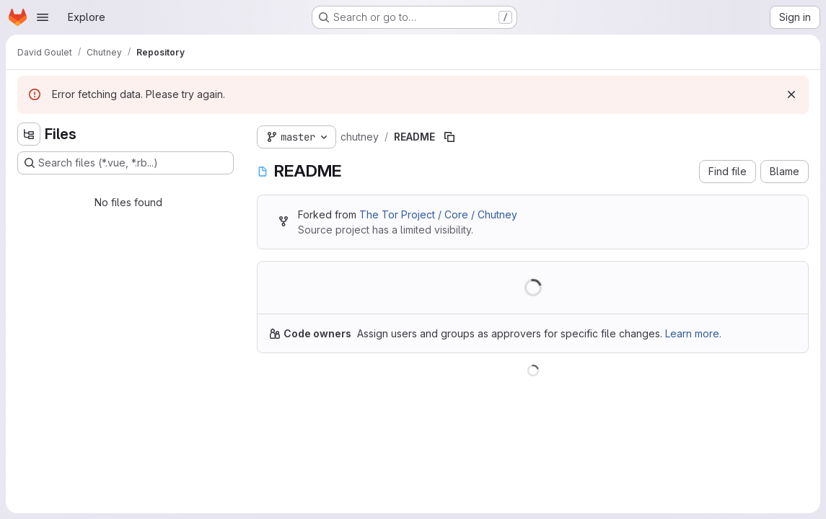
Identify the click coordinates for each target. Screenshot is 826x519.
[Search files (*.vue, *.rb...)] (125, 162)
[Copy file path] (449, 136)
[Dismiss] (791, 94)
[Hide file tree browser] (28, 134)
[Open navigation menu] (42, 17)
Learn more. (693, 333)
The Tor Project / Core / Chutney (438, 214)
